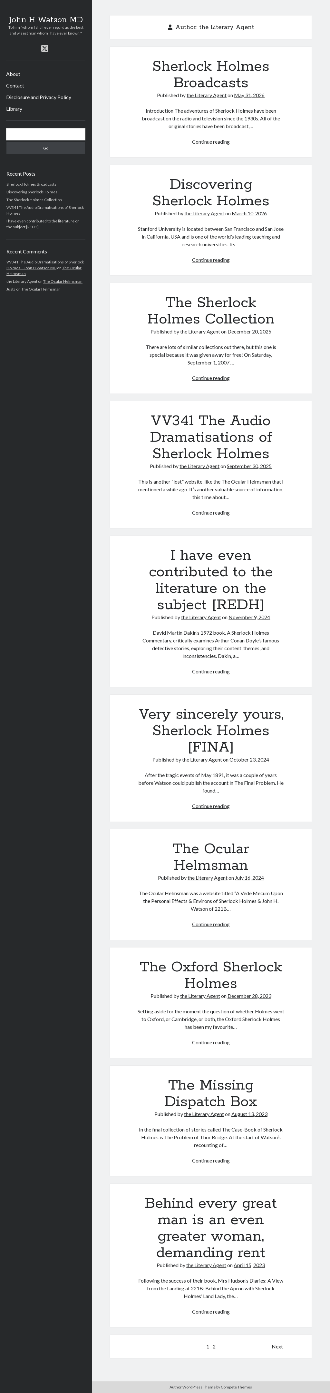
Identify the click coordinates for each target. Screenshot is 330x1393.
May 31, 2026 (249, 95)
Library (14, 109)
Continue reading (211, 141)
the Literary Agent (207, 95)
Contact (15, 85)
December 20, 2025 (249, 331)
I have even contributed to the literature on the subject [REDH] (211, 580)
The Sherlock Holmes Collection (34, 199)
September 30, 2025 (249, 466)
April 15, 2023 (249, 1265)
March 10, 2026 (249, 213)
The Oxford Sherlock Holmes (211, 975)
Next (277, 1346)
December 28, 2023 (249, 996)
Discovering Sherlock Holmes (31, 191)
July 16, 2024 (249, 878)
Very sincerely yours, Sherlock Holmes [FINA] (211, 731)
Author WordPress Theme (193, 1387)
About (13, 74)
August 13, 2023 (249, 1114)
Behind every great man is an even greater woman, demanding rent (211, 1228)
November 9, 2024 (249, 617)
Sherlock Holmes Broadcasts (31, 184)
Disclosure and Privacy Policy (38, 97)
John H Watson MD (46, 20)
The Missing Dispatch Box (210, 1093)
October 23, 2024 (249, 759)
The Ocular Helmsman (62, 281)
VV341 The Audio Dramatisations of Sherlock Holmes (211, 437)
